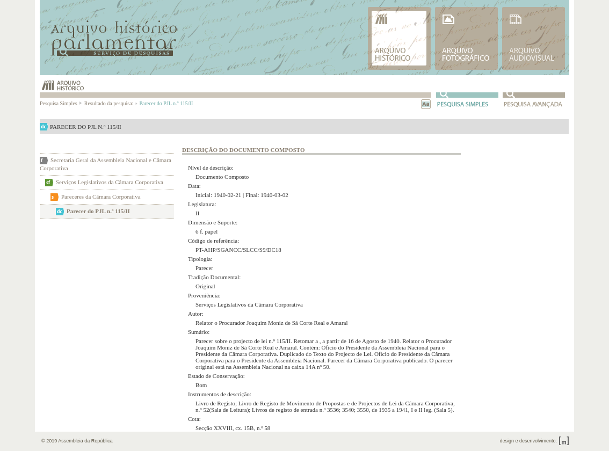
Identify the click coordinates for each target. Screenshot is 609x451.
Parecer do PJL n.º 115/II (98, 211)
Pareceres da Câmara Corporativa (101, 196)
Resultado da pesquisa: (110, 103)
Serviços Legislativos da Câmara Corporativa (109, 182)
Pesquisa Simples (61, 103)
